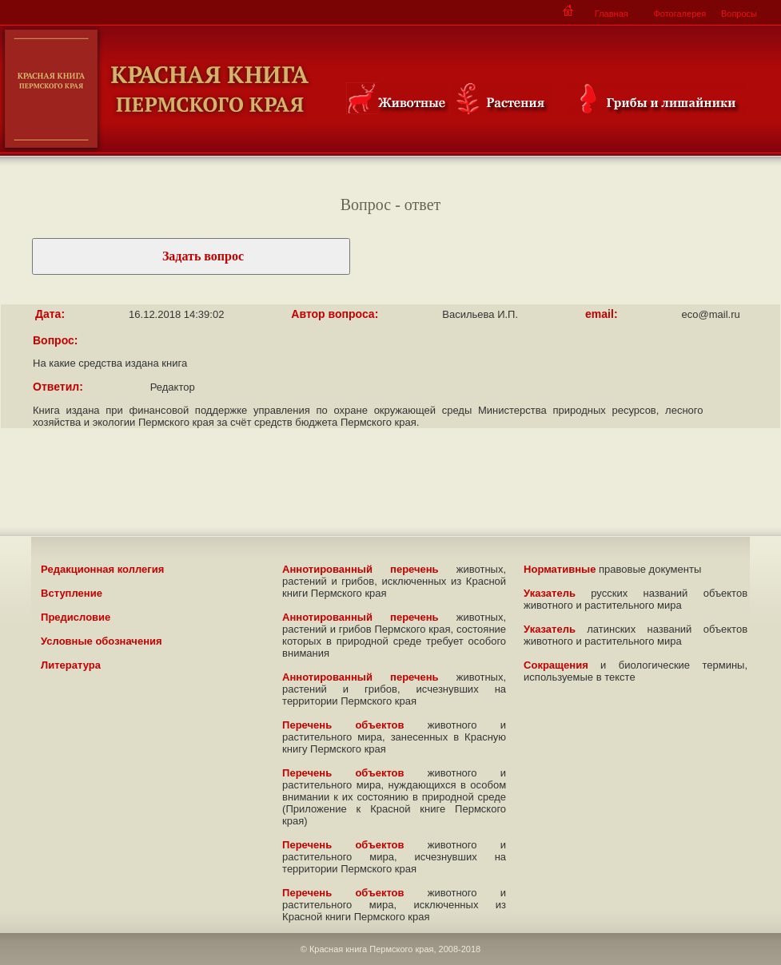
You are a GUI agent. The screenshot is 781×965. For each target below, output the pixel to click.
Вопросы (739, 13)
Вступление (71, 593)
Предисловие (75, 617)
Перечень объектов (343, 725)
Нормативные (560, 569)
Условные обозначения (101, 641)
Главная (611, 13)
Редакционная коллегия (102, 569)
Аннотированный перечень (360, 569)
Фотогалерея (679, 13)
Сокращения (556, 665)
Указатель (550, 593)
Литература (71, 665)
